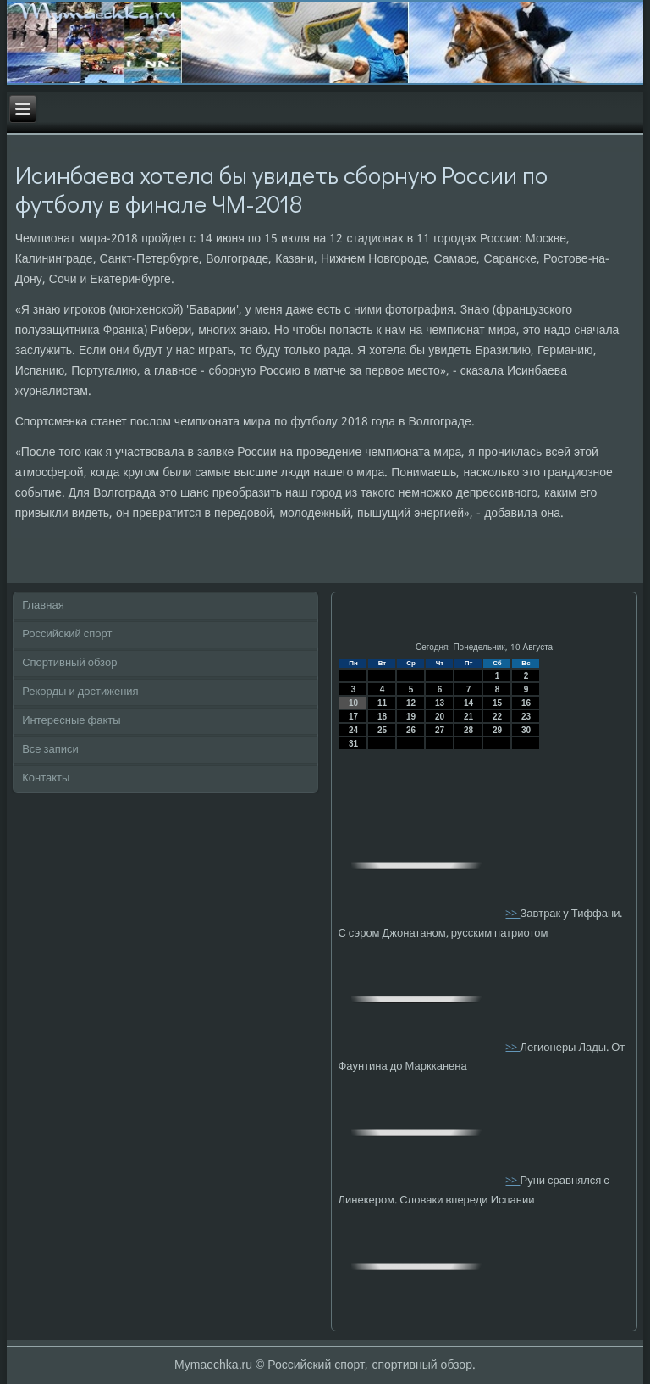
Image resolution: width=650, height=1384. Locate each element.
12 (411, 703)
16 (526, 703)
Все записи (50, 749)
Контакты (45, 778)
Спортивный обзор (69, 663)
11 (382, 703)
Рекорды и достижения (80, 692)
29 (497, 730)
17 (353, 716)
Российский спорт (67, 634)
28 (468, 730)
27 (439, 730)
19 (411, 716)
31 (353, 743)
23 (526, 716)
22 (497, 716)
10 (353, 703)
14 (468, 703)
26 (411, 730)
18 (382, 716)
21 (468, 716)
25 (382, 730)
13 (439, 703)
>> (512, 914)
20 (439, 716)
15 (497, 703)
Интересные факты (71, 721)
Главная (42, 605)
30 (526, 730)
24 (353, 730)
